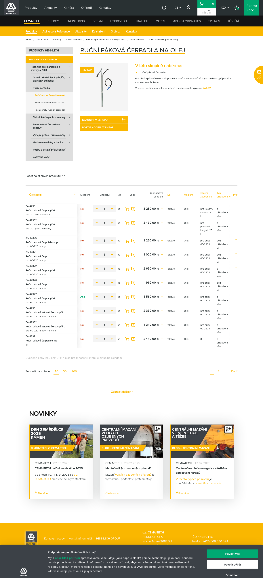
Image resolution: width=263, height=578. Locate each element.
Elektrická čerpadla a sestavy (53, 117)
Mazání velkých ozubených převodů (128, 468)
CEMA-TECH (32, 21)
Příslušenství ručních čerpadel (50, 109)
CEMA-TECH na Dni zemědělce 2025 (59, 468)
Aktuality (81, 31)
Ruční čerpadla (137, 39)
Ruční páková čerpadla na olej (50, 95)
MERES (160, 21)
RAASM (207, 88)
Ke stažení (98, 31)
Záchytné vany (41, 156)
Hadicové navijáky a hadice (53, 142)
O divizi (115, 31)
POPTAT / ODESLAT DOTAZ (97, 127)
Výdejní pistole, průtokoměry (53, 135)
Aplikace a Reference (56, 31)
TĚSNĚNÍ (233, 21)
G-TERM (97, 21)
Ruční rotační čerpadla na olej (49, 102)
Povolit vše (232, 521)
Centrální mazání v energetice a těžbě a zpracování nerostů (201, 470)
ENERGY (53, 21)
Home (29, 39)
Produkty (31, 31)
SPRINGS (214, 21)
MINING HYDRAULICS (187, 21)
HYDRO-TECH (119, 21)
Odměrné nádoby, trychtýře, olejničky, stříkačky (53, 78)
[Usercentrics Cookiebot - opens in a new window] (24, 571)
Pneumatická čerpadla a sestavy (53, 125)
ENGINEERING (75, 21)
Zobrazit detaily (193, 570)
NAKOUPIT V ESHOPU (104, 120)
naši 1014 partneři (67, 525)
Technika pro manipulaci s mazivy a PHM (105, 39)
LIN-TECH (142, 21)
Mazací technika (73, 39)
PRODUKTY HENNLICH (44, 50)
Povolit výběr (232, 532)
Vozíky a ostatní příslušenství (49, 149)
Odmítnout (232, 543)
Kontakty (131, 31)
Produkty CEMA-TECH (43, 59)
